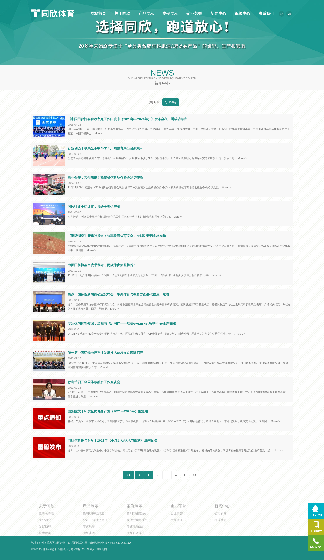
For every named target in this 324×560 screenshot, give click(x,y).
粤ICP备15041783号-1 (83, 549)
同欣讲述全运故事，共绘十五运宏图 (94, 206)
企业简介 (45, 534)
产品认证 (177, 534)
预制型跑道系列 (137, 527)
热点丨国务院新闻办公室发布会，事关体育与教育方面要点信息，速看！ (120, 294)
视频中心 (241, 13)
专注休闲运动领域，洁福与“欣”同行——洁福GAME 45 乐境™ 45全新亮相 (122, 323)
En (289, 13)
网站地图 (101, 549)
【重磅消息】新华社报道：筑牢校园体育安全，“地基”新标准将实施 (117, 236)
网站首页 (97, 13)
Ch (281, 13)
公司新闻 (153, 102)
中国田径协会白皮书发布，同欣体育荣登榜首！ (102, 265)
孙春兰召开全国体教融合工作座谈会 (94, 382)
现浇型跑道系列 (137, 534)
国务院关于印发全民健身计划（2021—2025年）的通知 (108, 411)
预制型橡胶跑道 (93, 527)
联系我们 (266, 13)
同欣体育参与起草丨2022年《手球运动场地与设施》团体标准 (112, 440)
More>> (99, 133)
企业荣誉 (193, 13)
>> (195, 475)
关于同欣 (121, 13)
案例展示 (169, 13)
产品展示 (145, 13)
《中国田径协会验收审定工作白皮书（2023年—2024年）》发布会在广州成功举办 (127, 119)
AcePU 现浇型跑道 (95, 534)
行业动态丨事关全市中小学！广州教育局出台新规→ (105, 148)
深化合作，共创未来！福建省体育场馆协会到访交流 (105, 177)
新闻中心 (217, 13)
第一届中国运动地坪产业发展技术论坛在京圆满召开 (105, 353)
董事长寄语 (46, 527)
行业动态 (171, 102)
